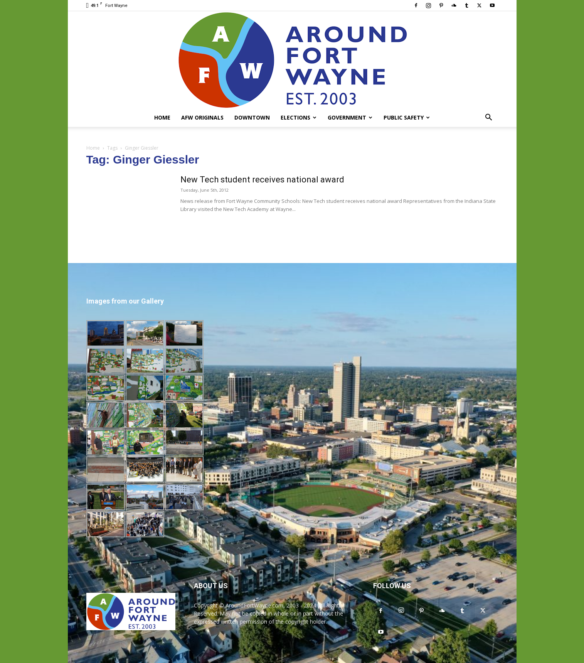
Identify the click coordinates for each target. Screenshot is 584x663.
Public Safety (407, 117)
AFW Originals (202, 117)
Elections (298, 117)
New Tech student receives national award (262, 179)
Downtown (252, 117)
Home (162, 117)
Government (350, 117)
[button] (489, 118)
